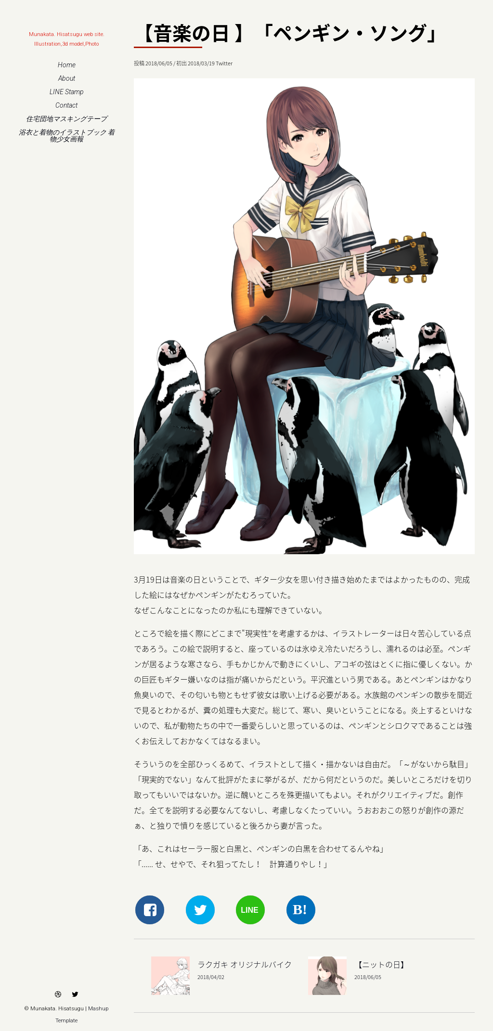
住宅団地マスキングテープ (66, 119)
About (66, 78)
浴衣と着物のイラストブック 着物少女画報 (67, 135)
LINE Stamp (67, 92)
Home (67, 65)
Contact (66, 105)
